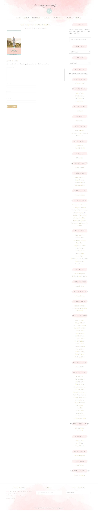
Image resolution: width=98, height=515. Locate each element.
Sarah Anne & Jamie (80, 423)
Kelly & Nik (79, 436)
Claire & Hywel (79, 394)
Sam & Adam (79, 354)
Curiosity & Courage (79, 330)
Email (9, 96)
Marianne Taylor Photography (54, 513)
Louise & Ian (79, 253)
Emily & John (79, 336)
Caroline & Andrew (80, 392)
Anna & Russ (80, 387)
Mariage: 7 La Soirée (79, 225)
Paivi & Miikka (80, 349)
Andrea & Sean (79, 384)
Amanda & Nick (79, 182)
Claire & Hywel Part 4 (79, 402)
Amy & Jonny (80, 98)
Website (9, 104)
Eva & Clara (79, 248)
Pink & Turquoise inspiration (79, 264)
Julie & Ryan (79, 150)
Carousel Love (79, 433)
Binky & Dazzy (79, 389)
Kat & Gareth (80, 341)
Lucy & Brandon (79, 256)
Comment (10, 72)
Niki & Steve (79, 261)
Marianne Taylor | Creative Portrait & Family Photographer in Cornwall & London (49, 11)
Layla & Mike (80, 343)
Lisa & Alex (79, 141)
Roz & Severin (79, 266)
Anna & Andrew (79, 101)
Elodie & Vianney (80, 480)
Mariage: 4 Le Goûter (79, 218)
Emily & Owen (80, 338)
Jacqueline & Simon (80, 250)
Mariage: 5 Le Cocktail (80, 220)
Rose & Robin (80, 172)
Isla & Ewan (79, 410)
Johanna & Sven (80, 301)
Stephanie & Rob (80, 362)
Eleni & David (80, 103)
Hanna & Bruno (79, 200)
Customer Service (79, 333)
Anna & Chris (80, 243)
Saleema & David (80, 187)
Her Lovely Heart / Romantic (79, 138)
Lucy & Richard (79, 346)
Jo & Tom (79, 413)
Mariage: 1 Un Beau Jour (79, 210)
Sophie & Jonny (79, 357)
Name (9, 89)
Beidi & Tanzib (79, 135)
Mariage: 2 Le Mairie (79, 212)
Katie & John (80, 415)
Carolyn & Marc (79, 328)
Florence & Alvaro (79, 311)
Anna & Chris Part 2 (80, 245)
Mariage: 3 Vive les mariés (80, 215)
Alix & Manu (79, 126)
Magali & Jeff (80, 451)
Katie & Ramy (80, 185)
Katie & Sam (79, 448)
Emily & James (79, 405)
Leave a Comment (41, 33)
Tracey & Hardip (80, 153)
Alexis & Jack (80, 470)
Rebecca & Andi (80, 88)
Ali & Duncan (80, 372)
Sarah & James (79, 269)
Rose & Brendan (80, 351)
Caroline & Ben (79, 325)
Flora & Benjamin (80, 279)
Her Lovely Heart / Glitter (80, 281)
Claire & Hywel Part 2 (79, 397)
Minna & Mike (80, 258)
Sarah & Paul (80, 106)
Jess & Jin (80, 116)
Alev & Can (79, 381)
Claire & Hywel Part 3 (79, 400)
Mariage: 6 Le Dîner (80, 223)
